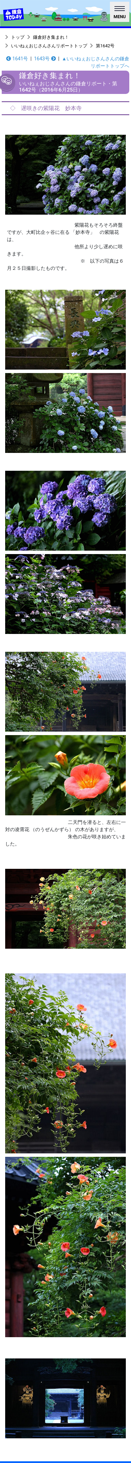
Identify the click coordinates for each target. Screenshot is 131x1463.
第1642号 (105, 45)
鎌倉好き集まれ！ (51, 37)
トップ (17, 37)
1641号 (17, 58)
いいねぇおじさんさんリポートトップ (49, 45)
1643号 (45, 58)
